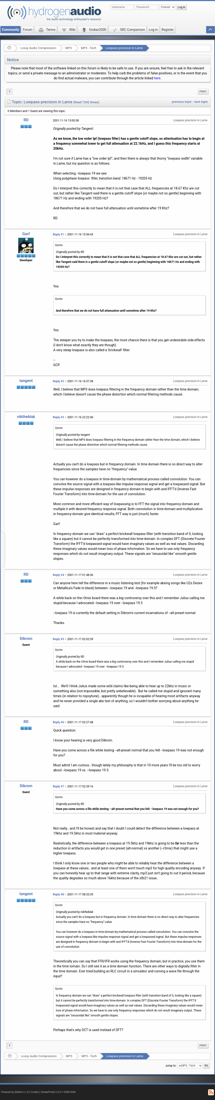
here (157, 78)
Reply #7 (58, 786)
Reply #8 (58, 894)
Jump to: (170, 1065)
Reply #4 (58, 575)
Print (203, 91)
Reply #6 (58, 722)
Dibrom (26, 638)
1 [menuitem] (9, 91)
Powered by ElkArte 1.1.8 (15, 1092)
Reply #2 (58, 381)
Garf (26, 234)
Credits (35, 1092)
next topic (201, 101)
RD (25, 120)
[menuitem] (203, 91)
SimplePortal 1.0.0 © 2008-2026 (58, 1092)
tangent (26, 380)
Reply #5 (58, 639)
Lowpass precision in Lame (124, 48)
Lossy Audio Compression (38, 48)
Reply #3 (58, 417)
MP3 (68, 48)
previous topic (182, 101)
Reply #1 (58, 234)
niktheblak (26, 416)
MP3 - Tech (88, 48)
